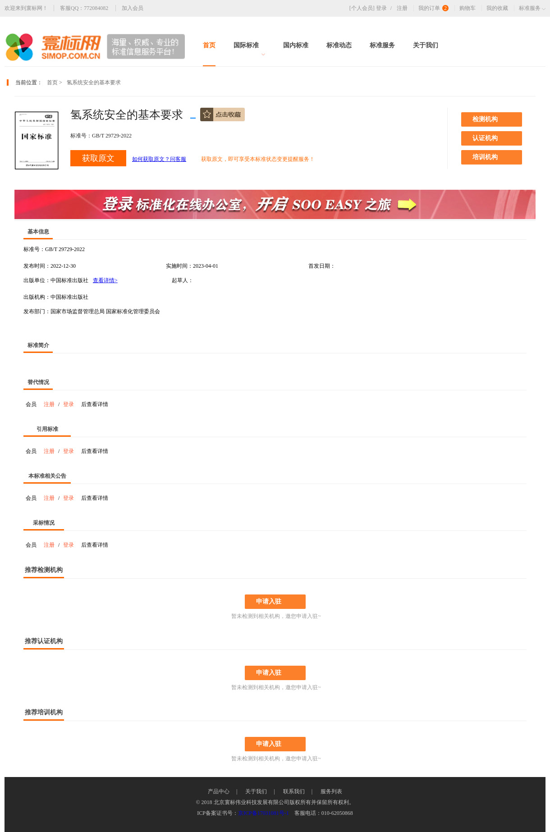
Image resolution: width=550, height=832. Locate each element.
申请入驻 (268, 601)
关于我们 (425, 45)
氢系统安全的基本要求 (94, 82)
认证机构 (485, 138)
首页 (209, 45)
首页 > (54, 82)
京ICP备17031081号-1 (263, 813)
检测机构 (485, 119)
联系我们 (294, 791)
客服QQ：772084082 (84, 8)
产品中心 (218, 791)
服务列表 (331, 791)
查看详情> (105, 280)
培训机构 (485, 157)
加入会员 (132, 8)
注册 (402, 8)
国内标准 (295, 45)
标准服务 (382, 45)
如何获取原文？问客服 (159, 159)
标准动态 (339, 45)
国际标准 (249, 49)
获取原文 (98, 158)
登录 (385, 8)
